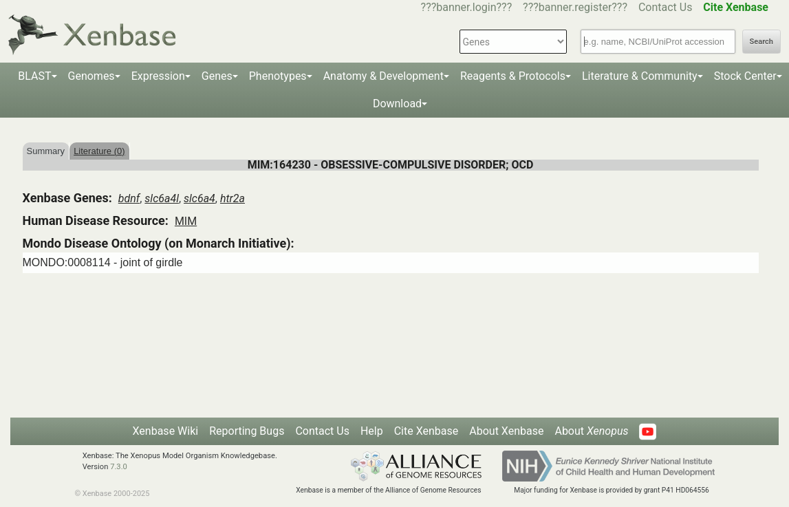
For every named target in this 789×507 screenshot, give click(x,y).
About (591, 431)
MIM (186, 221)
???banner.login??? (466, 7)
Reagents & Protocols (512, 76)
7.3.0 (118, 466)
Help (371, 431)
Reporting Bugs (246, 431)
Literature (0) (99, 151)
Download (397, 103)
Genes (217, 76)
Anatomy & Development (383, 76)
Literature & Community (640, 76)
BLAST (34, 76)
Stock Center (745, 76)
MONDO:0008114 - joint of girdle (103, 262)
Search (761, 41)
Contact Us (665, 7)
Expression (158, 76)
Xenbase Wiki (166, 431)
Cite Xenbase (426, 431)
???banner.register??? (575, 7)
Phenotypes (278, 76)
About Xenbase (506, 431)
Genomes (91, 76)
